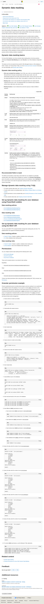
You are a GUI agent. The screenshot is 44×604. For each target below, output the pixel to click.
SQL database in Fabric (24, 27)
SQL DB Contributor (8, 255)
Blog (16, 600)
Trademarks (9, 602)
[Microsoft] (22, 1)
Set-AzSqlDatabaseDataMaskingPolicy (12, 209)
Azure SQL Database (18, 4)
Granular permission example (30, 65)
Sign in (42, 1)
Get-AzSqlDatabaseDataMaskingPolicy (12, 208)
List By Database (7, 245)
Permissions (4, 280)
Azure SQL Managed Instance (26, 26)
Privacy (25, 600)
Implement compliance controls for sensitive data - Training (13, 581)
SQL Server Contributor (9, 257)
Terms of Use (3, 602)
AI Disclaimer (3, 600)
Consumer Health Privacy (34, 600)
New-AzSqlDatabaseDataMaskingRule (12, 217)
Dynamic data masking (17, 67)
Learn (3, 4)
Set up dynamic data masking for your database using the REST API (15, 21)
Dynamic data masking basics (8, 16)
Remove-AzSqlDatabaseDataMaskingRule (13, 218)
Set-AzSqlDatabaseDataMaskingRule (12, 220)
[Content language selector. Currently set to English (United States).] (6, 598)
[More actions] (41, 4)
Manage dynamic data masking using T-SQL (11, 18)
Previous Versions (10, 600)
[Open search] (39, 2)
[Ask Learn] (39, 4)
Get (5, 238)
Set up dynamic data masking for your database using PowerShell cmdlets (16, 19)
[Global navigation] (1, 2)
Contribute (21, 600)
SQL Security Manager (8, 254)
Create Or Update (7, 236)
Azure (7, 4)
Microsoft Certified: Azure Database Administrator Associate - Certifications (16, 586)
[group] (23, 319)
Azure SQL (11, 4)
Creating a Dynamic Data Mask (25, 188)
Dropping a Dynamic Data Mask (25, 196)
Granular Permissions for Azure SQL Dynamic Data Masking (16, 561)
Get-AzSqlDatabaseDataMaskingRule (12, 215)
